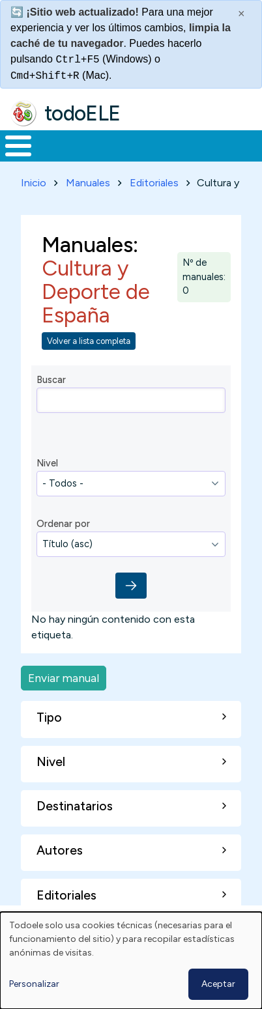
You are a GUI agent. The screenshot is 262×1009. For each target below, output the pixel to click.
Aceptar (218, 983)
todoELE (82, 113)
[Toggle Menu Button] (18, 145)
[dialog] (131, 960)
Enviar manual (63, 677)
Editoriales (154, 182)
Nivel (47, 462)
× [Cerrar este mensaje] (241, 13)
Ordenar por (63, 523)
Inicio (33, 182)
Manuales (88, 182)
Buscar (51, 379)
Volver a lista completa (88, 340)
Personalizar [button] (34, 983)
